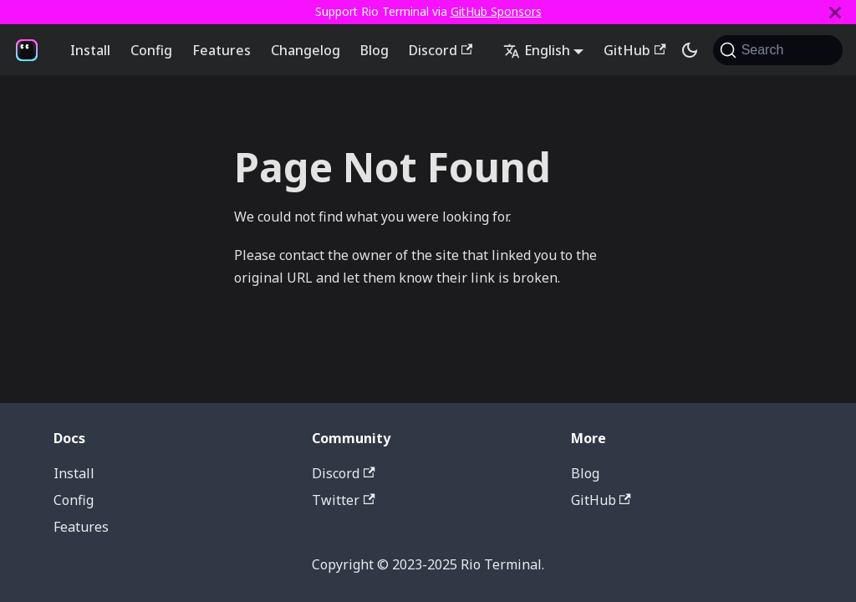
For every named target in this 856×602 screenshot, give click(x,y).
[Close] (835, 12)
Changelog (305, 50)
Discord (440, 50)
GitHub (634, 50)
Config (151, 50)
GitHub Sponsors (496, 11)
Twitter (343, 500)
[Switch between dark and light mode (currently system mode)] (689, 50)
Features (221, 50)
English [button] (536, 50)
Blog (374, 50)
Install (90, 50)
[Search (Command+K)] (778, 50)
